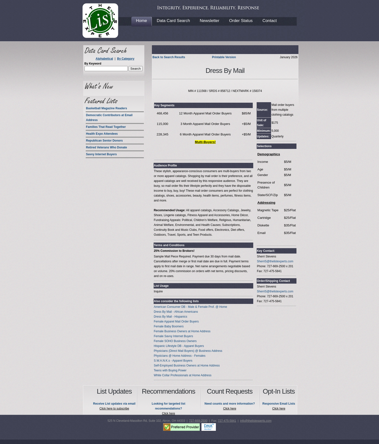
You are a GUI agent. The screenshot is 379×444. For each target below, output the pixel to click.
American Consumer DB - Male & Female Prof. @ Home (190, 307)
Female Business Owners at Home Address (182, 331)
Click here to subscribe (114, 408)
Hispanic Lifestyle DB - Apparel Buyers (179, 346)
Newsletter (209, 20)
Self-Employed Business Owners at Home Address (187, 365)
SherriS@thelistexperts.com (275, 261)
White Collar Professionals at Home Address (182, 375)
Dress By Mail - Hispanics (170, 316)
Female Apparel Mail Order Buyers (176, 321)
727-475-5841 (227, 420)
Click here (168, 413)
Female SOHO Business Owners (175, 341)
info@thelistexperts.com (255, 420)
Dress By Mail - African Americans (176, 311)
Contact (270, 20)
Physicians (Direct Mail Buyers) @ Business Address (188, 351)
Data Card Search (173, 20)
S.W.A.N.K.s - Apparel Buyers (173, 360)
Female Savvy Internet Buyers (173, 336)
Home (141, 20)
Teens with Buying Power (170, 370)
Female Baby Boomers (169, 326)
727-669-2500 (198, 420)
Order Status (241, 20)
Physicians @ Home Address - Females (180, 355)
